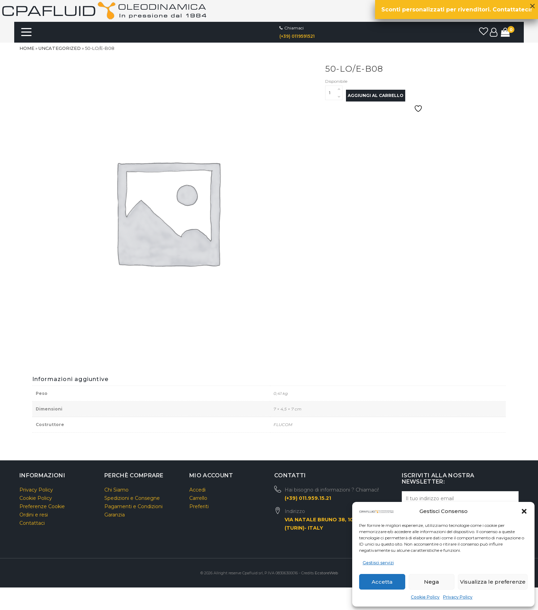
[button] (524, 511)
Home (26, 48)
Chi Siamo (116, 490)
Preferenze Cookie (42, 506)
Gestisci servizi (378, 562)
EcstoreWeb (326, 573)
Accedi (197, 490)
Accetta (382, 581)
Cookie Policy (425, 597)
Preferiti (199, 506)
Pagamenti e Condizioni (133, 506)
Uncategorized (59, 48)
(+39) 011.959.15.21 (308, 498)
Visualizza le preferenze (493, 581)
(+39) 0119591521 (297, 36)
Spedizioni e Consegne (132, 498)
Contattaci (32, 523)
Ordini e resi (33, 515)
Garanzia (114, 515)
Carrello (198, 498)
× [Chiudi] (532, 4)
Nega (431, 581)
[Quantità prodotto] (333, 93)
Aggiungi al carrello (376, 95)
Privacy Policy (457, 597)
